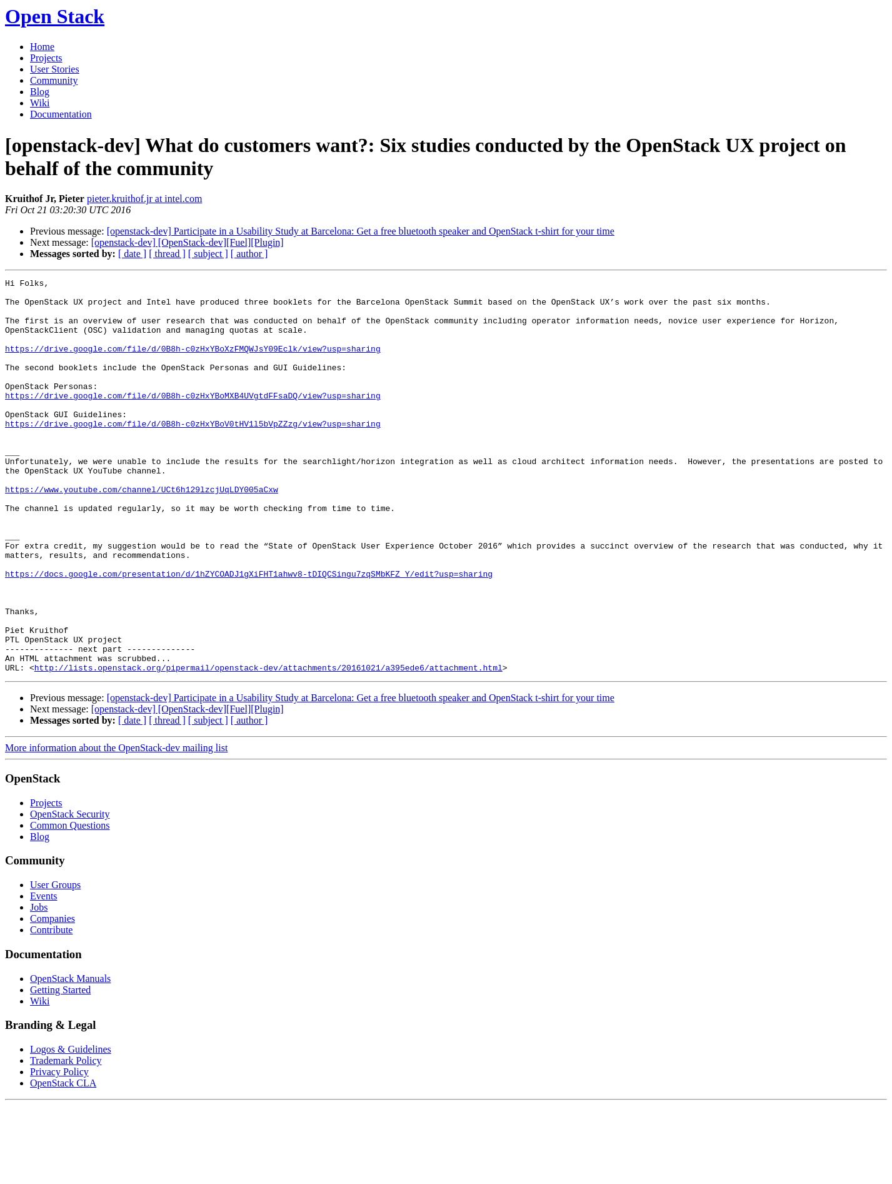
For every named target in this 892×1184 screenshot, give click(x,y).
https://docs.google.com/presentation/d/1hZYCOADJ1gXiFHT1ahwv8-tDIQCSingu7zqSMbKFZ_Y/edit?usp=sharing (249, 633)
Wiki (39, 103)
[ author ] (249, 253)
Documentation (61, 114)
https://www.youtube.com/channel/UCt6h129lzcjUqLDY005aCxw (141, 532)
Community (54, 80)
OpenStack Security (70, 893)
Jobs (39, 986)
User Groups (55, 963)
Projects (46, 58)
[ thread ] (167, 253)
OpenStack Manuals (70, 1057)
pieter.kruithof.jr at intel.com (144, 198)
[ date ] (132, 253)
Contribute (51, 1008)
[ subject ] (208, 253)
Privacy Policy (59, 1150)
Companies (52, 997)
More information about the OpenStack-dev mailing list (116, 826)
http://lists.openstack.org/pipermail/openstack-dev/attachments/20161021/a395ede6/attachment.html (268, 746)
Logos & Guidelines (70, 1128)
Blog (39, 91)
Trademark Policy (66, 1139)
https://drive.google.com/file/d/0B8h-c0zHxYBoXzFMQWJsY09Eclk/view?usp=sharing (193, 363)
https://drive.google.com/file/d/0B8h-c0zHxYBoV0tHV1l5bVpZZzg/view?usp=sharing (193, 453)
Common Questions (70, 904)
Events (44, 974)
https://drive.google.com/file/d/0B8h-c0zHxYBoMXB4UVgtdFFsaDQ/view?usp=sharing (193, 419)
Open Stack (54, 16)
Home (42, 46)
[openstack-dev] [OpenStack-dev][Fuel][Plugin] (187, 242)
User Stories (54, 69)
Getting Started (60, 1068)
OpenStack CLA (63, 1161)
